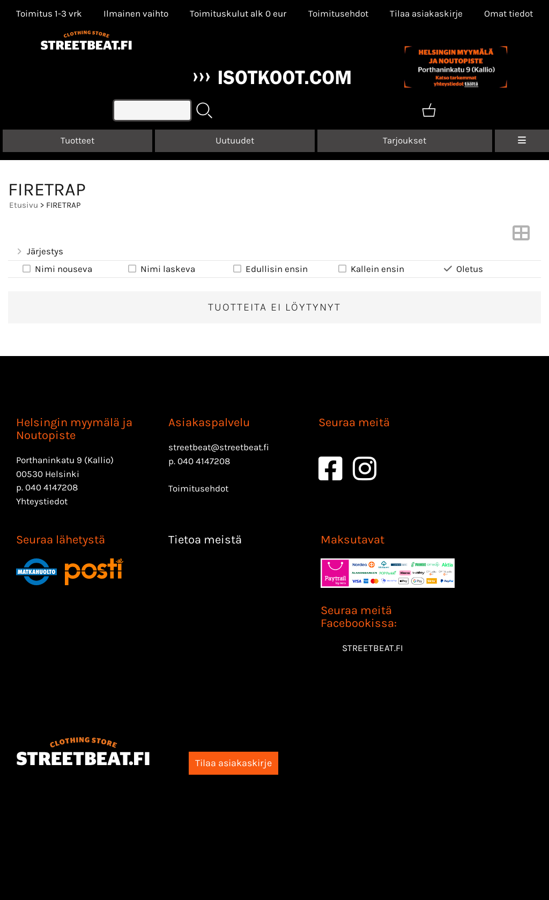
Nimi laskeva (160, 268)
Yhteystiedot (42, 501)
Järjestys (38, 251)
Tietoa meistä (205, 540)
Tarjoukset (404, 140)
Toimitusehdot (338, 13)
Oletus (462, 268)
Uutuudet (235, 140)
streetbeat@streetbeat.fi (218, 447)
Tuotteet (77, 140)
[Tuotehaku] (152, 110)
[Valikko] (522, 141)
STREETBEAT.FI (372, 647)
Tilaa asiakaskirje (426, 13)
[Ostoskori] (429, 110)
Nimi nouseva (56, 268)
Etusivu (23, 205)
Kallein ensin (370, 268)
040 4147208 (51, 487)
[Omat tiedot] (508, 13)
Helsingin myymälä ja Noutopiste (74, 428)
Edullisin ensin (270, 268)
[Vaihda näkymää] (521, 236)
